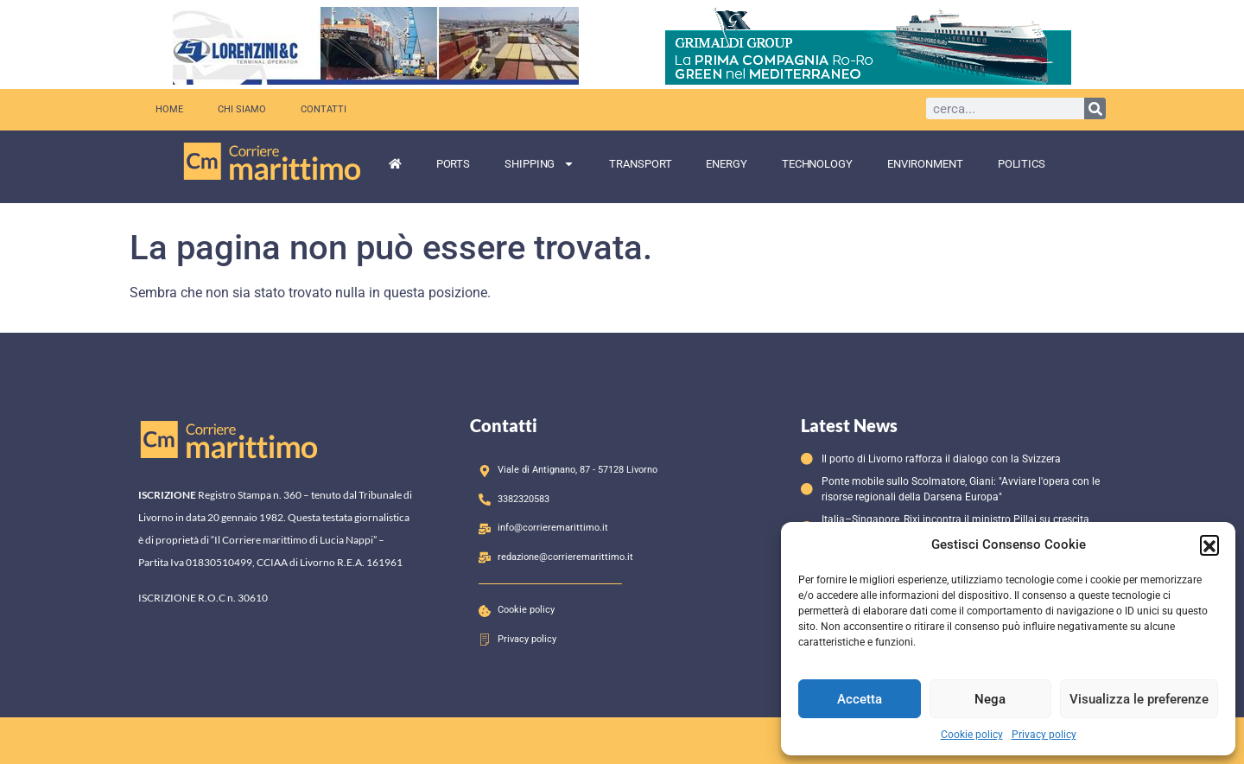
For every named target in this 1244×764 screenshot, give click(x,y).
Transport (640, 163)
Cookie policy (972, 735)
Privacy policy (1044, 735)
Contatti (323, 109)
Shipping (539, 164)
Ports (453, 163)
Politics (1021, 163)
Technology (817, 163)
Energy (726, 163)
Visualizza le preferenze (1139, 699)
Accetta (859, 699)
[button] (1209, 544)
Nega (990, 699)
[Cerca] (1095, 108)
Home (169, 109)
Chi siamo (242, 109)
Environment (925, 163)
